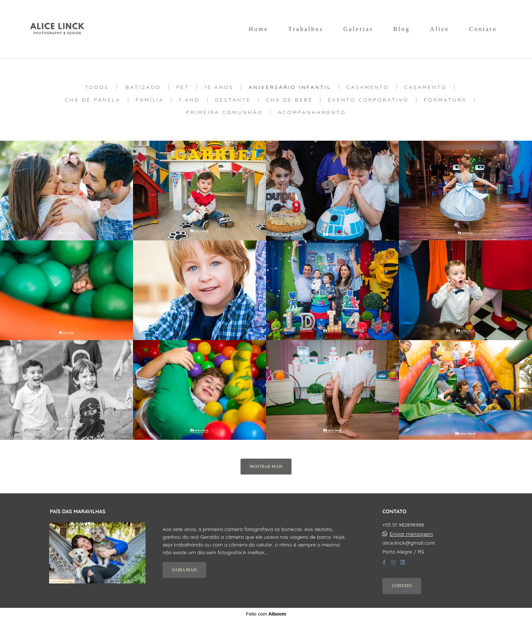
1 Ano (189, 99)
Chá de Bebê (289, 99)
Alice (439, 29)
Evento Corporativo (368, 99)
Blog (401, 29)
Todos (97, 87)
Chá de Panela (92, 99)
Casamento (368, 87)
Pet (182, 87)
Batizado (143, 87)
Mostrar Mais (266, 466)
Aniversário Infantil (290, 87)
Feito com (266, 614)
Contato (483, 29)
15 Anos (218, 87)
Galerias (358, 29)
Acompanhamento (312, 112)
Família (150, 99)
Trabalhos (305, 29)
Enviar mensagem (411, 534)
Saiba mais (184, 570)
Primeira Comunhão (224, 112)
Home (258, 29)
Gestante (233, 99)
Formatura (445, 99)
